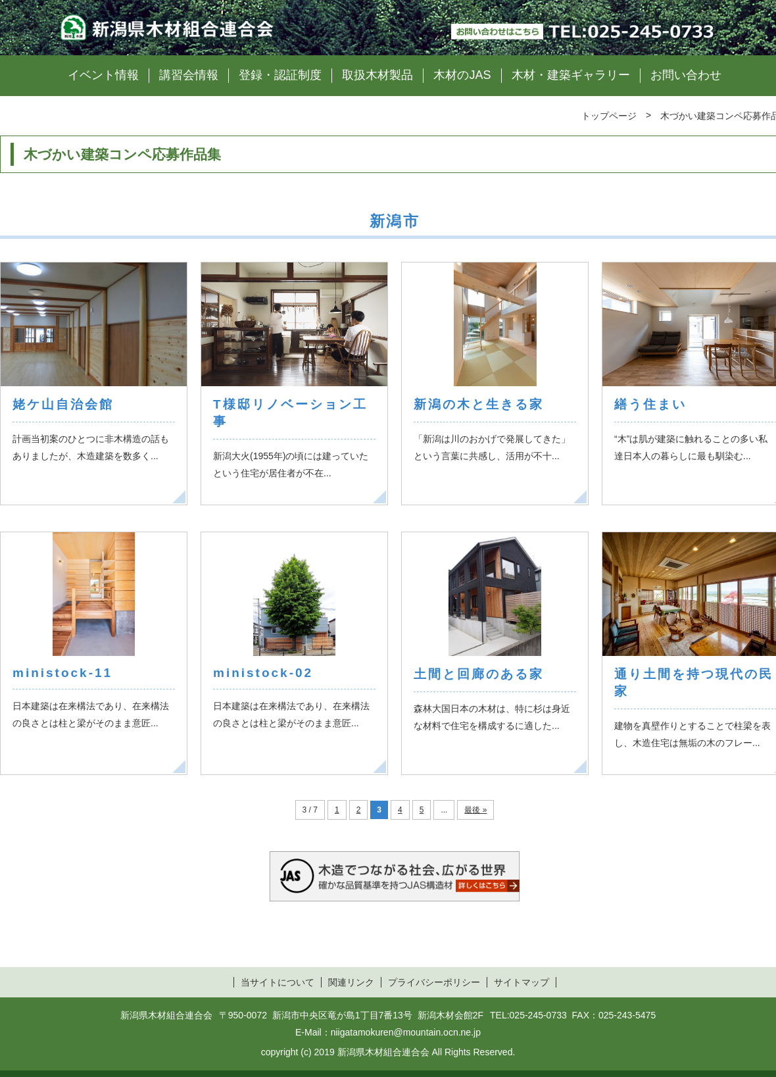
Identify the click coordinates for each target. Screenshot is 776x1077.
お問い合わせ (685, 75)
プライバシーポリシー (434, 982)
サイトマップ (521, 982)
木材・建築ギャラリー (571, 75)
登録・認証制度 (280, 75)
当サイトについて (277, 982)
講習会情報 (188, 75)
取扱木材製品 (377, 75)
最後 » (475, 809)
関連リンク (351, 982)
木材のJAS (462, 75)
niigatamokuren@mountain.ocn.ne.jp (406, 1032)
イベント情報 (103, 75)
